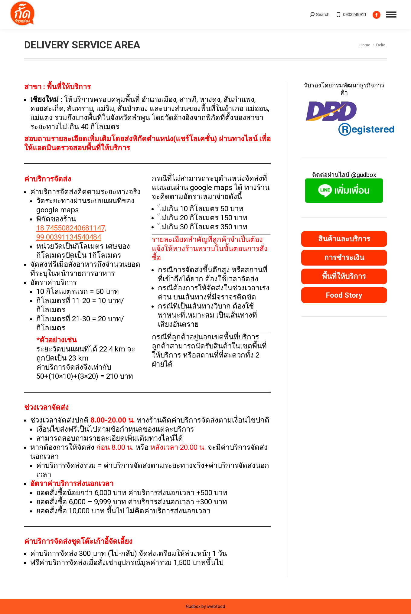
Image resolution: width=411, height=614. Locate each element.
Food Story (344, 295)
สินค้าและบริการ (344, 239)
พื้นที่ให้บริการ (344, 276)
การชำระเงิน (344, 257)
